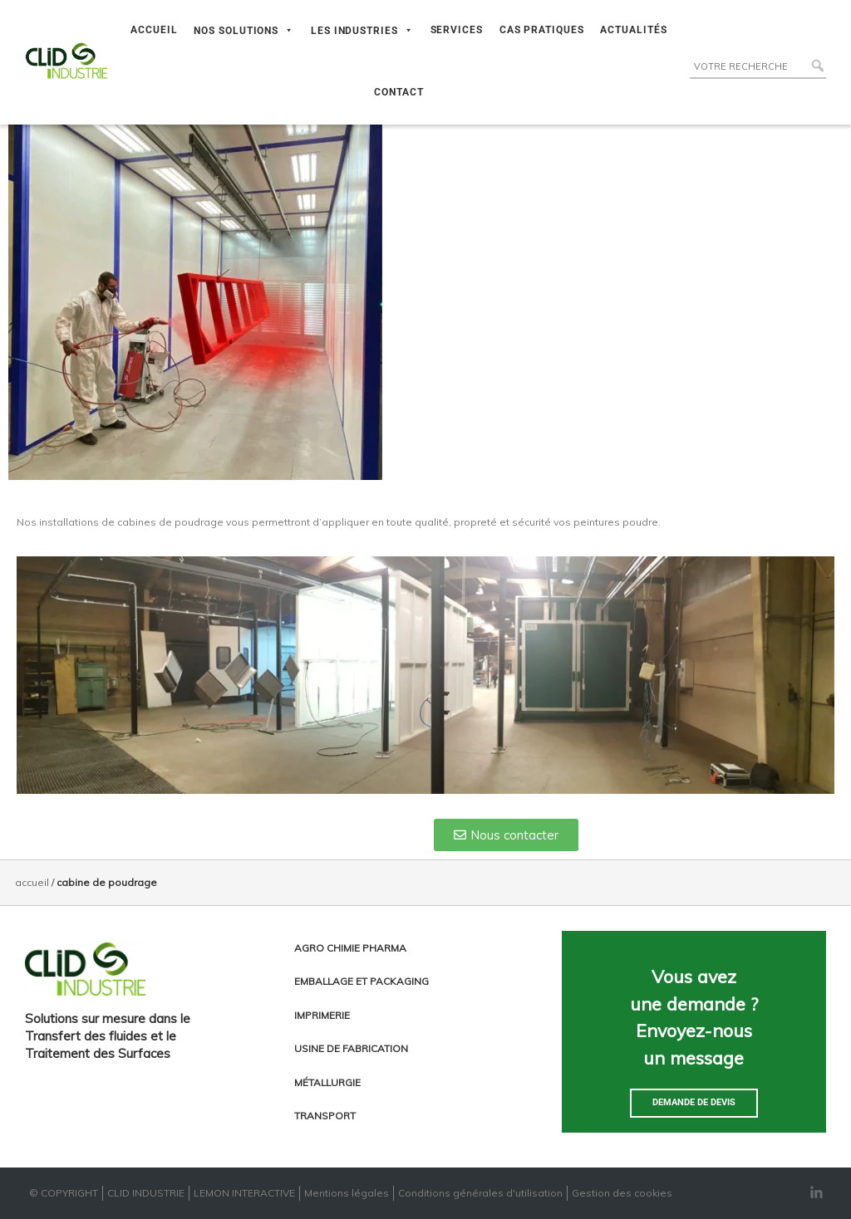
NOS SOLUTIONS (244, 30)
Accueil (32, 882)
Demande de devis (693, 1102)
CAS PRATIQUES (541, 30)
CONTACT (398, 92)
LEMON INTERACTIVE (244, 1193)
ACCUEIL (153, 30)
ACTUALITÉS (633, 30)
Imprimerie (322, 1015)
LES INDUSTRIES (362, 30)
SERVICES (456, 30)
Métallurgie (327, 1082)
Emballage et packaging (361, 981)
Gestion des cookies (622, 1193)
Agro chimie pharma (350, 948)
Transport (325, 1115)
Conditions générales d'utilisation (480, 1193)
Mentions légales (346, 1193)
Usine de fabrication (351, 1048)
